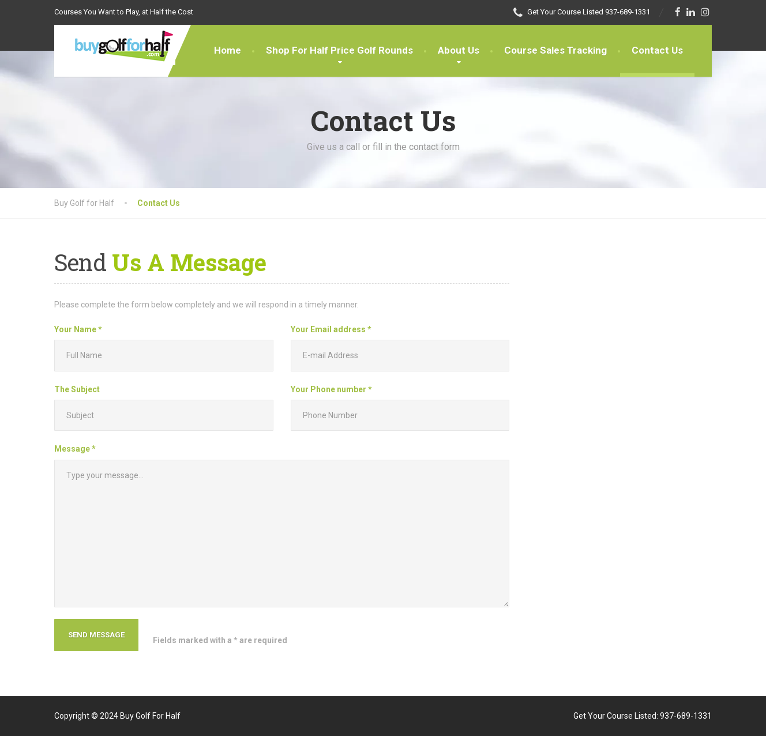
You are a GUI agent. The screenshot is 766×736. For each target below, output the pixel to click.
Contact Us (657, 50)
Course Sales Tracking (555, 50)
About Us (458, 50)
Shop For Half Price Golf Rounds (339, 50)
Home (227, 50)
